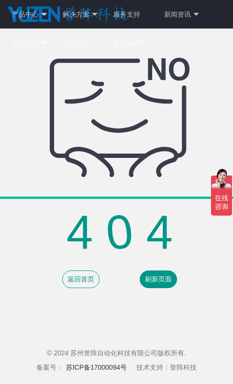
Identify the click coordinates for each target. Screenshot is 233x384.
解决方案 (80, 14)
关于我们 (29, 43)
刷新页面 (158, 279)
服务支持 (126, 14)
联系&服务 (128, 43)
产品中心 (29, 14)
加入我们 (76, 43)
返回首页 (80, 279)
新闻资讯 (181, 14)
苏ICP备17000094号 (96, 367)
